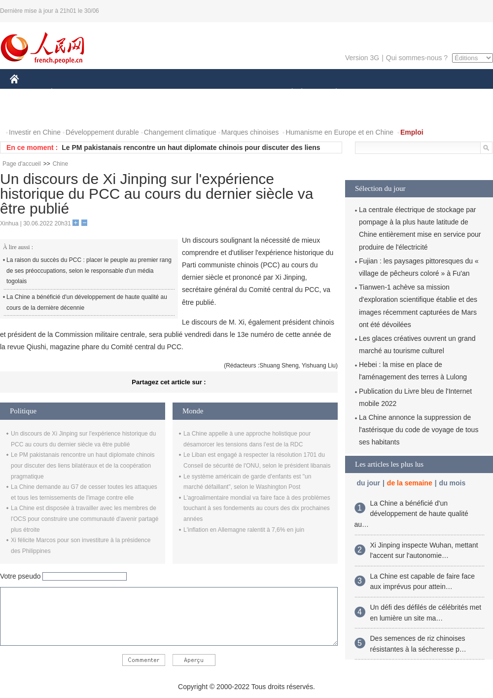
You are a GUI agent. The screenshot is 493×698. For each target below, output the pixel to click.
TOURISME (412, 93)
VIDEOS (69, 113)
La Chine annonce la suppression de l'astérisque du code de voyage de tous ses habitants (418, 429)
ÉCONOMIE (69, 93)
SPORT (370, 93)
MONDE (114, 93)
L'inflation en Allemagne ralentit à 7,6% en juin (243, 529)
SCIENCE (199, 93)
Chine (60, 163)
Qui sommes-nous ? (417, 58)
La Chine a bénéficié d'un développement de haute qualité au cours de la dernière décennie (86, 302)
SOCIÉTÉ (287, 93)
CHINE (27, 93)
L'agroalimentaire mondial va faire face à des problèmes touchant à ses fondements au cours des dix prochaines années (256, 508)
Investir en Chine (35, 132)
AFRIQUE (156, 93)
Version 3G (362, 58)
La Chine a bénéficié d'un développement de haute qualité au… (411, 513)
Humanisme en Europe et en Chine (339, 132)
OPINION (459, 93)
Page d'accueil (21, 163)
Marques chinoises (250, 132)
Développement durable (102, 132)
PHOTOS (30, 113)
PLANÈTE (331, 93)
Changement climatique (180, 132)
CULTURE (243, 93)
